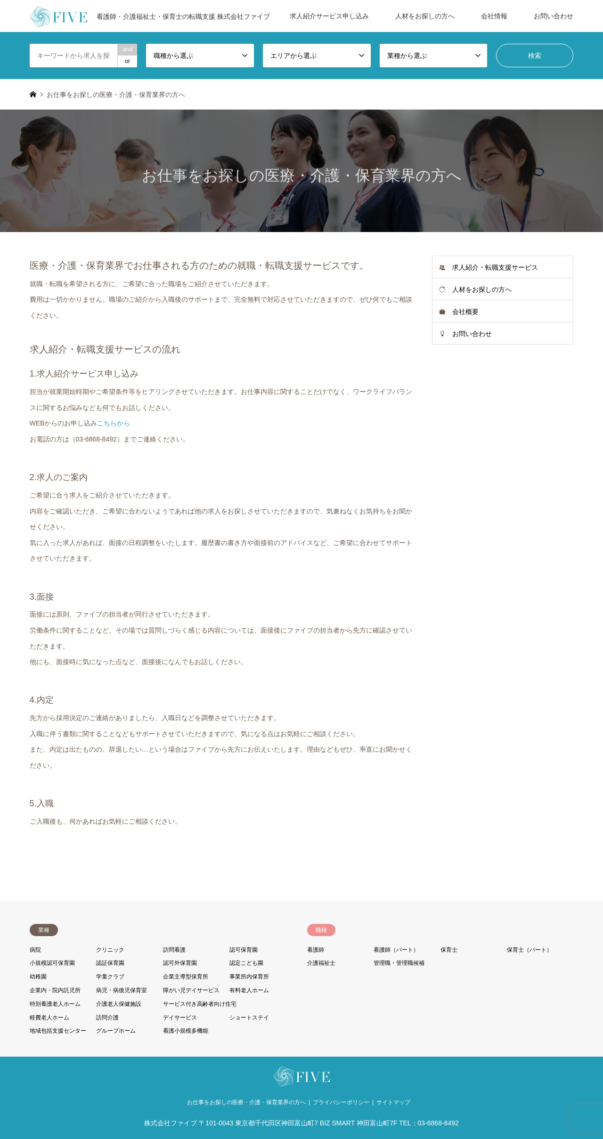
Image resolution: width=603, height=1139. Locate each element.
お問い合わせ (553, 16)
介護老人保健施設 (118, 1004)
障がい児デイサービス (191, 990)
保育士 (448, 949)
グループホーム (116, 1030)
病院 (35, 949)
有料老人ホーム (249, 990)
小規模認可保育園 (52, 963)
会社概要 (465, 311)
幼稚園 (38, 976)
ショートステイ (249, 1017)
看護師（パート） (396, 949)
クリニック (110, 949)
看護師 (315, 949)
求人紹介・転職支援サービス (495, 267)
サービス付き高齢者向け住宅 (199, 1004)
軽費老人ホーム (49, 1017)
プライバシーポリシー (341, 1102)
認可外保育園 (180, 963)
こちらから (113, 423)
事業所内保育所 (249, 976)
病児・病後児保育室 (121, 990)
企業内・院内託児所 (55, 990)
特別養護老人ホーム (55, 1004)
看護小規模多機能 (185, 1030)
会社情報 (494, 16)
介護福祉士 (321, 963)
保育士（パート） (529, 949)
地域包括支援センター (58, 1030)
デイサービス (180, 1017)
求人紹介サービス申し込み (329, 16)
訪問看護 (174, 949)
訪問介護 (107, 1017)
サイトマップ (393, 1102)
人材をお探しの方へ (425, 16)
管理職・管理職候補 (399, 963)
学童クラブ (110, 976)
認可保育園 (243, 949)
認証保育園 (110, 963)
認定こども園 (246, 963)
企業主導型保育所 (185, 976)
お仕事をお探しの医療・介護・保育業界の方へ (246, 1102)
